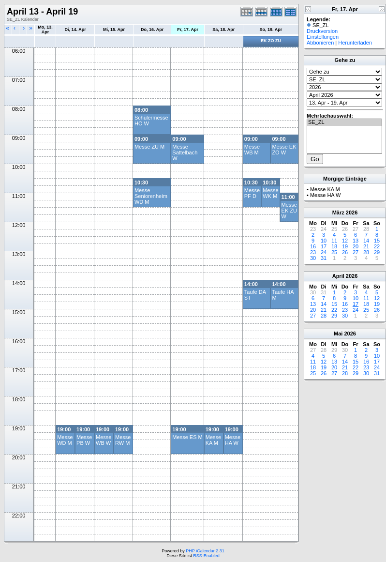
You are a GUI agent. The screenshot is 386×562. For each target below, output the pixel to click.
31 (324, 258)
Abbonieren (320, 43)
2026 (351, 212)
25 (334, 252)
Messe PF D (252, 193)
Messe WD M (65, 440)
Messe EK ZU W (289, 210)
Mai (338, 333)
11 (334, 240)
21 (366, 246)
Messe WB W (103, 440)
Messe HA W (232, 440)
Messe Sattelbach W (184, 152)
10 (324, 240)
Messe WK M (270, 193)
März (338, 212)
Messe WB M (252, 149)
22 (377, 246)
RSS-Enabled (206, 555)
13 (355, 240)
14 (366, 240)
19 (345, 246)
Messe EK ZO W (284, 149)
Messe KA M (213, 440)
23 (313, 252)
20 (355, 246)
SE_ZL (344, 122)
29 (377, 252)
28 (366, 252)
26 (345, 252)
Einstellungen (323, 37)
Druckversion (322, 31)
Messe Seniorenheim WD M (150, 196)
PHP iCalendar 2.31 (205, 550)
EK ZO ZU (271, 40)
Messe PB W (84, 440)
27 (355, 252)
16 (313, 246)
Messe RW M (123, 440)
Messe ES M (187, 437)
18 (334, 246)
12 (345, 240)
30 (313, 258)
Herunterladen (355, 43)
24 (324, 252)
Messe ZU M (149, 147)
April (338, 276)
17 (324, 246)
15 (377, 240)
